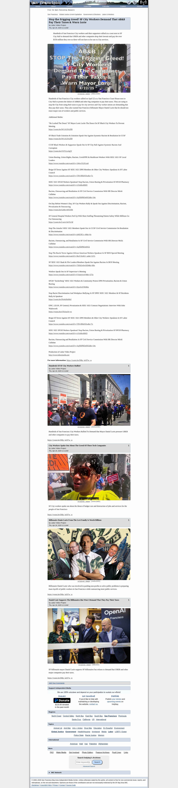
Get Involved (74, 752)
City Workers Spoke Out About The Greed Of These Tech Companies (77, 445)
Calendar (105, 6)
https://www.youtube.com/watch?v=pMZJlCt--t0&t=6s (70, 234)
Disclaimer (35, 785)
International (101, 719)
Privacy (55, 785)
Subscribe (87, 6)
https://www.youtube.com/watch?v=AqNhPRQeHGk (69, 247)
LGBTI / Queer (121, 732)
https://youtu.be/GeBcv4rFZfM (61, 210)
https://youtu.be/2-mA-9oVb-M (61, 222)
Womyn (101, 735)
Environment (119, 728)
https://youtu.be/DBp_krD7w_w (79, 360)
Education (98, 728)
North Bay (80, 716)
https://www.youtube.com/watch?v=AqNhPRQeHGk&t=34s (72, 197)
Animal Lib (58, 728)
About (53, 6)
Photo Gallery (87, 752)
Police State (79, 735)
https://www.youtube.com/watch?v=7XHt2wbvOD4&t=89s (72, 265)
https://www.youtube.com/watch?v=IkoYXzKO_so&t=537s (72, 256)
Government (70, 732)
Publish (123, 6)
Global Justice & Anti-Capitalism (70, 14)
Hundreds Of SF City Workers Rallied (64, 366)
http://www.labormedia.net (59, 355)
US (93, 719)
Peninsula (122, 716)
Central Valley (68, 716)
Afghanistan (103, 744)
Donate (139, 6)
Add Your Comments (56, 683)
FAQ (52, 752)
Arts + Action (77, 728)
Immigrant (96, 732)
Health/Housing (84, 732)
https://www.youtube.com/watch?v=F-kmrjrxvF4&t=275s (71, 275)
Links (126, 752)
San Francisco (53, 14)
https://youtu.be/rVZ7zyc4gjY (60, 151)
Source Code (71, 785)
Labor (110, 732)
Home (38, 6)
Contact (70, 6)
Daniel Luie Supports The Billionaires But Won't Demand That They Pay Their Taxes (84, 600)
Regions (52, 712)
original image (84, 94)
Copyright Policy (46, 785)
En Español (108, 728)
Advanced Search (89, 766)
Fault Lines (116, 752)
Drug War (88, 728)
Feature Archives (102, 752)
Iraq (86, 744)
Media (103, 732)
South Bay (98, 716)
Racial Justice (90, 735)
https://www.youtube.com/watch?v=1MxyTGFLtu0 (69, 163)
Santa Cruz (76, 719)
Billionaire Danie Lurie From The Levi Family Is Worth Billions (75, 520)
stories (116, 699)
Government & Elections (92, 14)
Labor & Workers (108, 14)
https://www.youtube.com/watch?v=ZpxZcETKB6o (69, 287)
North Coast (56, 716)
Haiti (81, 744)
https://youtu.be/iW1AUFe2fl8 (60, 129)
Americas (74, 744)
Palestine (93, 744)
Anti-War (67, 728)
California (86, 719)
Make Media (61, 752)
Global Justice (57, 732)
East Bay (89, 716)
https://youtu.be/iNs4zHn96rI (60, 299)
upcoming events (114, 702)
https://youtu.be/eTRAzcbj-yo (60, 312)
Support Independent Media (60, 688)
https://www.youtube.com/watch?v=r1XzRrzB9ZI (68, 185)
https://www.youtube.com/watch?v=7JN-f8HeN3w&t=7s (71, 176)
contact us (93, 704)
